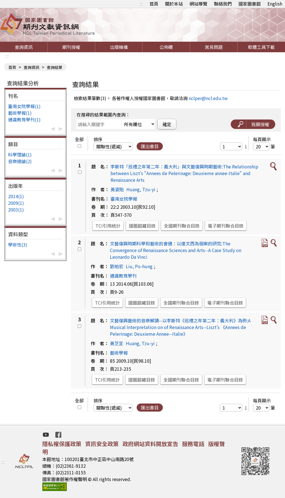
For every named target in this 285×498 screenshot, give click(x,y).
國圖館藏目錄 (142, 225)
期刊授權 (71, 47)
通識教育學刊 (123, 275)
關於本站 (174, 3)
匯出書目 (150, 146)
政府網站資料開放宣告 (150, 444)
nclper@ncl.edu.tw (208, 98)
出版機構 (119, 47)
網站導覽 (198, 3)
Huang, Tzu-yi (140, 189)
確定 (167, 124)
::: (141, 3)
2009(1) (16, 203)
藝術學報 (119, 352)
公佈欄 (166, 47)
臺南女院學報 (123, 198)
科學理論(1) (20, 154)
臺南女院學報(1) (24, 106)
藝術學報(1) (20, 112)
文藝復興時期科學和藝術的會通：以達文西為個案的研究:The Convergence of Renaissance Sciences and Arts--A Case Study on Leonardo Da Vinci (175, 250)
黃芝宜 (116, 343)
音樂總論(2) (20, 161)
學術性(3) (17, 244)
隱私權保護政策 (61, 444)
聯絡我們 (223, 3)
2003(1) (16, 209)
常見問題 (214, 47)
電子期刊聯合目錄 (226, 225)
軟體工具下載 (261, 47)
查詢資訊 (24, 47)
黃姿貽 (117, 189)
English (274, 3)
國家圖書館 (250, 3)
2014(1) (16, 196)
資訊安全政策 (102, 444)
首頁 (153, 3)
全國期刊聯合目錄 (182, 225)
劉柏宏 (116, 266)
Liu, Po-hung (139, 266)
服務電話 (193, 444)
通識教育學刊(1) (24, 119)
